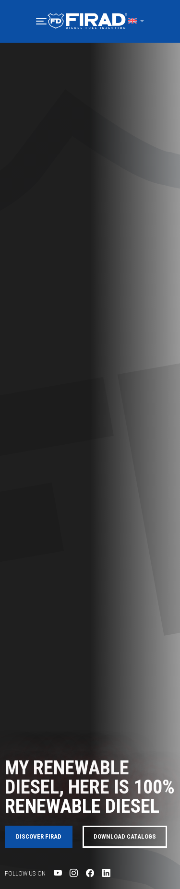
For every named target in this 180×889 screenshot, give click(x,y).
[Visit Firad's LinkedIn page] (106, 872)
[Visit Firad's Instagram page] (74, 872)
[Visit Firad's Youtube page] (58, 872)
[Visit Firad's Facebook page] (90, 872)
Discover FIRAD (38, 836)
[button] (41, 21)
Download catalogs (125, 836)
